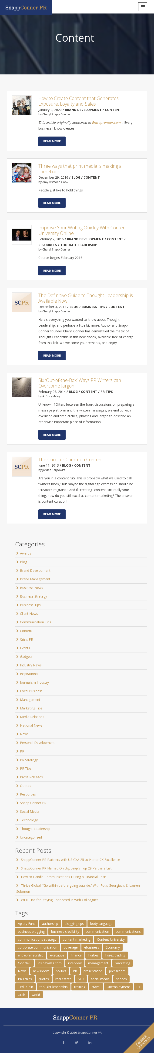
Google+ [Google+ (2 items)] (24, 963)
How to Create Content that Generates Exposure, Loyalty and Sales (78, 101)
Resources (28, 794)
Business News (31, 587)
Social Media (29, 811)
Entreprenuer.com (106, 122)
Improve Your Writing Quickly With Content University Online (82, 230)
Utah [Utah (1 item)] (21, 995)
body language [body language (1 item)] (101, 923)
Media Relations (32, 717)
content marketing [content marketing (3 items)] (76, 939)
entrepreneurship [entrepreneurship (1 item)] (31, 955)
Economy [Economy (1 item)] (113, 947)
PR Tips (25, 768)
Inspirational (29, 674)
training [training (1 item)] (79, 987)
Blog (23, 562)
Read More (52, 141)
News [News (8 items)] (22, 971)
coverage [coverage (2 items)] (71, 947)
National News (31, 725)
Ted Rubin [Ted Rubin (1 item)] (25, 987)
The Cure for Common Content (70, 459)
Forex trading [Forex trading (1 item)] (115, 955)
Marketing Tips (31, 708)
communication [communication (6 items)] (97, 931)
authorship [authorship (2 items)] (50, 923)
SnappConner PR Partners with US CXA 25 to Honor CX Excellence (70, 859)
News (24, 734)
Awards (25, 553)
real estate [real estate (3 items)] (63, 979)
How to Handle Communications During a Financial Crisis (64, 877)
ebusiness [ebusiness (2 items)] (91, 947)
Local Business (31, 691)
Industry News (31, 665)
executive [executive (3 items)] (57, 955)
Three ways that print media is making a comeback (80, 169)
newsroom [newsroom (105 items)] (41, 971)
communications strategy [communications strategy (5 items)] (37, 939)
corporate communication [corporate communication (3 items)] (37, 947)
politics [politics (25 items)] (61, 971)
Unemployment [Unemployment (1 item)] (118, 987)
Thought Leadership (35, 828)
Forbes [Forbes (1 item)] (93, 955)
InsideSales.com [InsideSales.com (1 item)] (49, 963)
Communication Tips (35, 622)
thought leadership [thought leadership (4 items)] (54, 987)
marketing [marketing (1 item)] (122, 963)
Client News (29, 613)
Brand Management (35, 579)
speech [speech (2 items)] (121, 979)
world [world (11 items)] (36, 995)
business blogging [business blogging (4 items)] (31, 931)
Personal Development (37, 742)
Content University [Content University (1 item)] (111, 939)
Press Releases (31, 777)
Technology (29, 820)
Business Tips (30, 605)
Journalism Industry (34, 682)
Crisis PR (26, 639)
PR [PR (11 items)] (75, 971)
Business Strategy (33, 596)
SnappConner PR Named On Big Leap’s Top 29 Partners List (66, 868)
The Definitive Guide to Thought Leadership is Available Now (85, 298)
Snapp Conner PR (33, 803)
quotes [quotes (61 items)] (43, 979)
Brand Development (35, 570)
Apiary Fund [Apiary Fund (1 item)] (27, 923)
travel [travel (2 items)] (96, 987)
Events (25, 648)
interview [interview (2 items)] (75, 963)
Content (26, 630)
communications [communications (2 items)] (128, 931)
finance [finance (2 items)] (76, 955)
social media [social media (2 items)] (100, 979)
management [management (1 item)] (98, 963)
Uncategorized (31, 837)
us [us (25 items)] (138, 987)
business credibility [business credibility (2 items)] (65, 931)
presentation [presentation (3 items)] (93, 971)
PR (22, 751)
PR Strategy (29, 760)
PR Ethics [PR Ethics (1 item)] (25, 979)
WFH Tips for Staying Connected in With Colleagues (59, 900)
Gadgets (26, 656)
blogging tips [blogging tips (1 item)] (74, 923)
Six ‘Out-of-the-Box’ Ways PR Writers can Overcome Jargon (79, 383)
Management (30, 699)
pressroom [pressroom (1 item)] (117, 971)
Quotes (25, 785)
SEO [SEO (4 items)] (81, 979)
